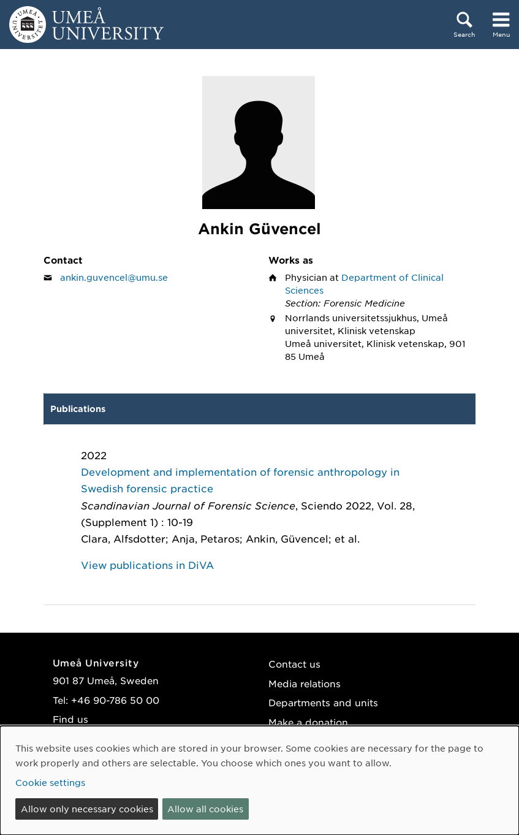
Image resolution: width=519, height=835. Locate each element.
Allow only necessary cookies (87, 808)
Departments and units (323, 702)
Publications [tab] (77, 408)
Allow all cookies (205, 808)
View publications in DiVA (147, 565)
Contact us (294, 663)
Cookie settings (50, 782)
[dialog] (259, 780)
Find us (70, 719)
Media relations (304, 683)
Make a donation (308, 722)
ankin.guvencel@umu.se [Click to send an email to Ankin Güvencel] (114, 277)
